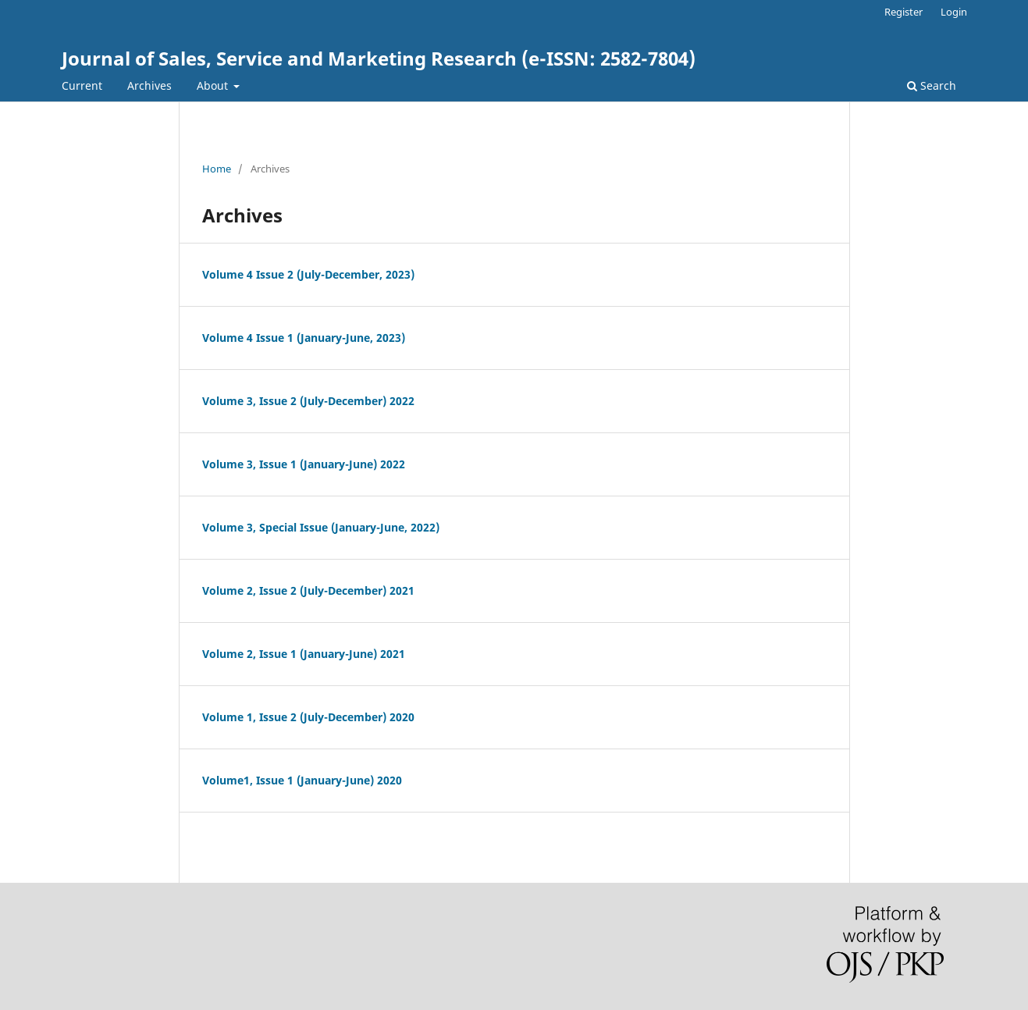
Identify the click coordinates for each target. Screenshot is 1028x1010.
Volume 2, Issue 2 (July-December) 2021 (308, 590)
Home (216, 169)
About (214, 85)
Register (903, 12)
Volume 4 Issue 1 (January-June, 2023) (303, 337)
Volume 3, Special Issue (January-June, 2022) (320, 527)
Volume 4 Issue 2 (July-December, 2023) (308, 274)
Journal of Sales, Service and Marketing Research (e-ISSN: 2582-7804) (378, 58)
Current (82, 85)
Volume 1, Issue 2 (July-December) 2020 (308, 716)
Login (954, 12)
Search (931, 85)
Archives (149, 85)
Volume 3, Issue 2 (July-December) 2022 (308, 400)
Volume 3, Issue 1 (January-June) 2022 (303, 464)
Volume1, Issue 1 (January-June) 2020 (302, 780)
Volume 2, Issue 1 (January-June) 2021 (303, 653)
